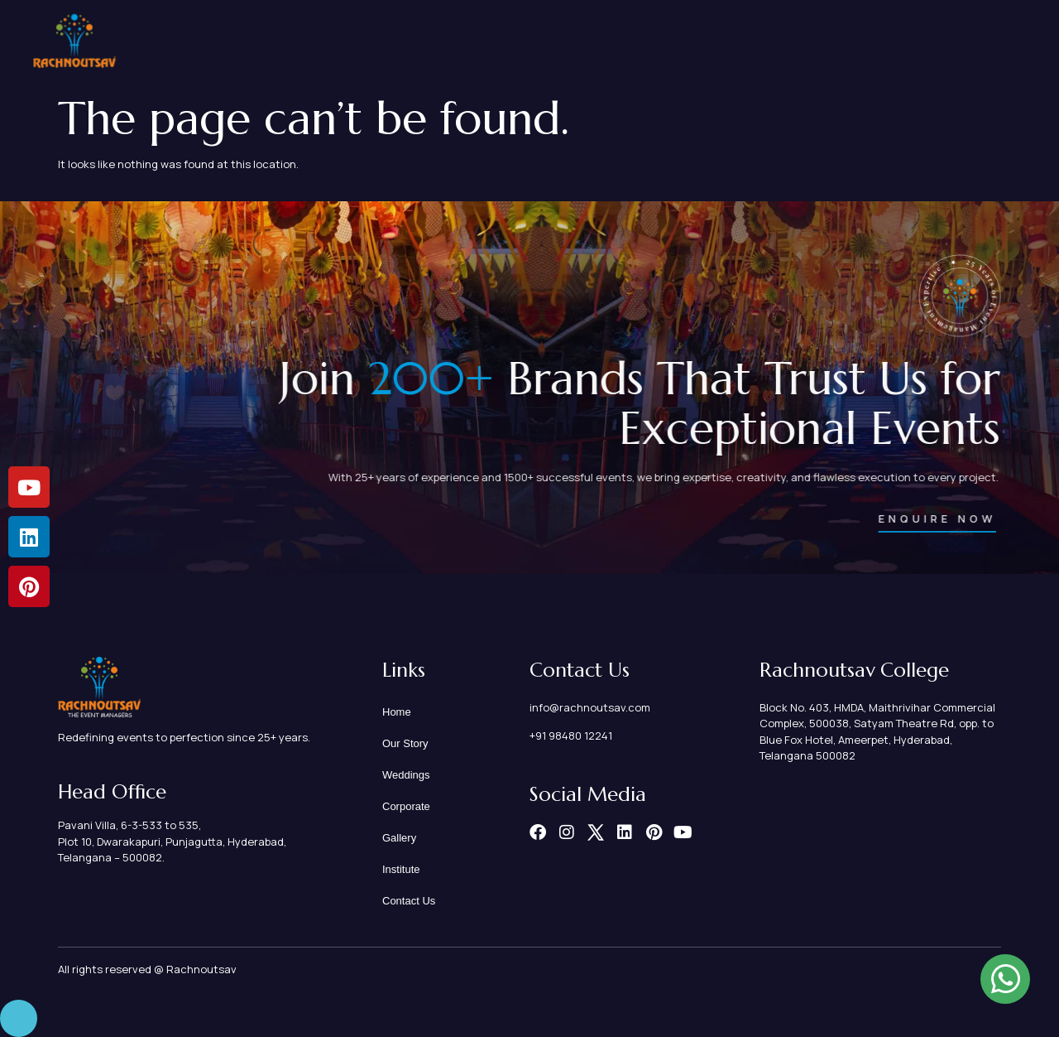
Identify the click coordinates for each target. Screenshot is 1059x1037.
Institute (893, 41)
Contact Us (981, 41)
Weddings (642, 41)
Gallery (818, 41)
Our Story (553, 41)
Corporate (735, 41)
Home (476, 41)
